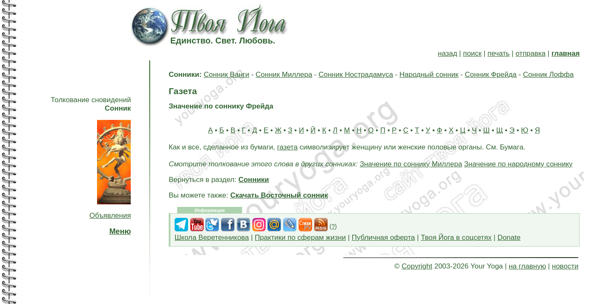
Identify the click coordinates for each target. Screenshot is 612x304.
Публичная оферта (383, 237)
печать (499, 53)
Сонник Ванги (226, 75)
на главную (527, 266)
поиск (472, 53)
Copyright (417, 266)
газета (287, 147)
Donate (508, 237)
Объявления (110, 216)
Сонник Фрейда (491, 75)
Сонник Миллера (284, 75)
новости (565, 266)
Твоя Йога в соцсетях (456, 237)
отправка (530, 53)
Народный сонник (428, 75)
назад (447, 53)
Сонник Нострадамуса (355, 75)
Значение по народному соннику (518, 164)
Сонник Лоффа (548, 75)
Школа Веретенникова (212, 237)
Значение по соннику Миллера (411, 164)
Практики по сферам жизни (300, 237)
